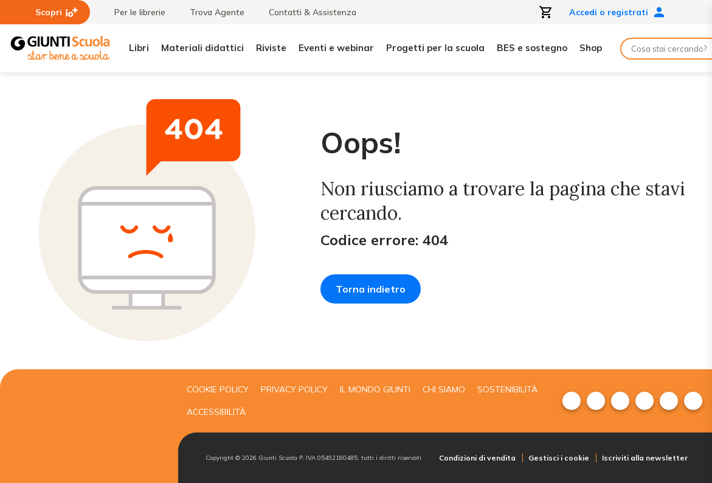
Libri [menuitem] (139, 48)
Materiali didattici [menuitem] (202, 48)
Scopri (56, 12)
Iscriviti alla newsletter (645, 457)
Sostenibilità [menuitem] (507, 389)
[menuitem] (571, 401)
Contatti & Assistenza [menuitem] (306, 12)
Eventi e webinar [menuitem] (336, 48)
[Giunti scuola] (86, 427)
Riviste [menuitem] (271, 48)
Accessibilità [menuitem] (216, 411)
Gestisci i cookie (558, 457)
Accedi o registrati (617, 12)
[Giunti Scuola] (60, 48)
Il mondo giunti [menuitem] (375, 389)
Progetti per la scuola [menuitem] (435, 48)
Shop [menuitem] (590, 48)
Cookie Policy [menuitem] (218, 389)
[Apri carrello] (546, 12)
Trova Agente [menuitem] (211, 12)
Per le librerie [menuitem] (133, 12)
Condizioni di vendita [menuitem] (477, 457)
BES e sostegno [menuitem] (532, 48)
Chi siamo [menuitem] (444, 389)
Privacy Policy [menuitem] (294, 389)
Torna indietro (371, 289)
